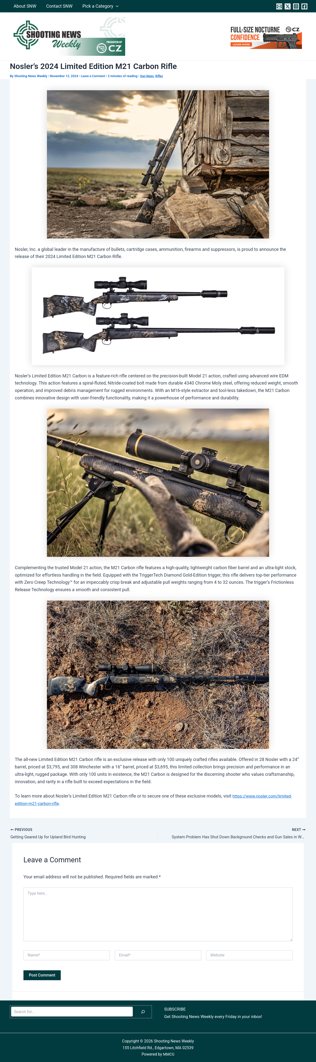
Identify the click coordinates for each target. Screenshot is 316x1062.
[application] (113, 6)
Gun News (149, 76)
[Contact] (279, 6)
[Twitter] (288, 6)
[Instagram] (296, 6)
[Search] (143, 1011)
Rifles (162, 76)
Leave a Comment (94, 76)
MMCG (169, 1053)
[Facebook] (304, 6)
